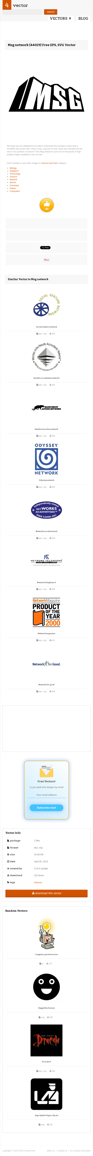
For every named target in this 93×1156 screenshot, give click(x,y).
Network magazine (46, 634)
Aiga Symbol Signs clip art (46, 1115)
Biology (13, 168)
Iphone (13, 182)
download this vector (46, 893)
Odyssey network (46, 480)
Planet (13, 188)
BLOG (83, 18)
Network (13, 179)
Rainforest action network (46, 429)
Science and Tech (49, 163)
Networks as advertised (46, 531)
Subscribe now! (46, 807)
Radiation (14, 171)
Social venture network (46, 327)
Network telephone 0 (46, 583)
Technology (15, 174)
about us (51, 1150)
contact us (62, 1150)
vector (20, 5)
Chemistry (14, 185)
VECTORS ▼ (61, 18)
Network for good (46, 685)
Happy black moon (46, 1008)
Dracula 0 (46, 1062)
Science (13, 176)
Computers (15, 191)
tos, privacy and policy (80, 1150)
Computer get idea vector (46, 954)
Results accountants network (46, 378)
